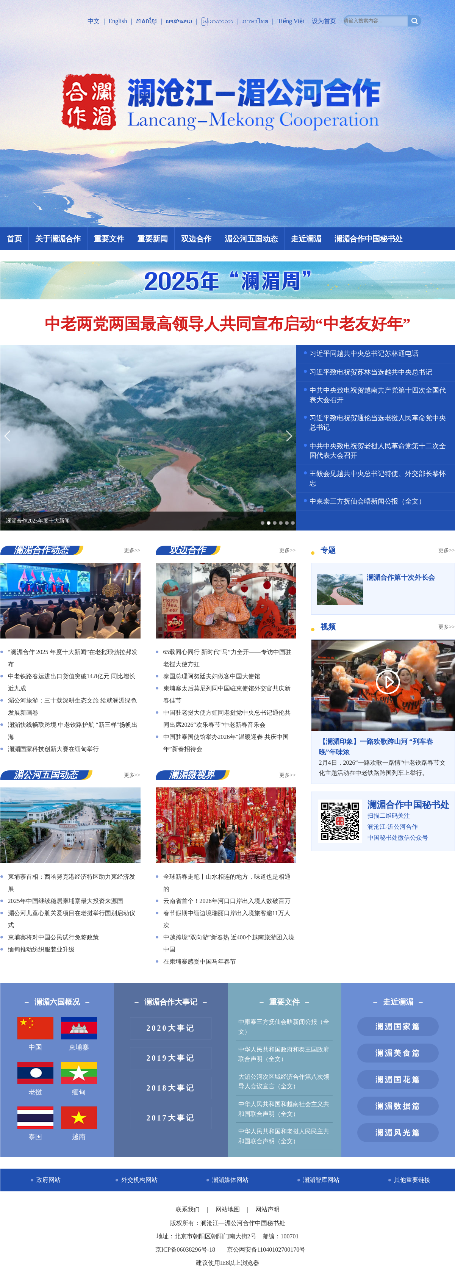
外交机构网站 (139, 1180)
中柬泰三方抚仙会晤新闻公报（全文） (367, 501)
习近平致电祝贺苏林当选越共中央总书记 (371, 372)
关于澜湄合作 (58, 239)
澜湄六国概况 (57, 1002)
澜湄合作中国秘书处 (369, 239)
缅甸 (79, 1079)
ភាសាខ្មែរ (146, 21)
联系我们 (188, 1209)
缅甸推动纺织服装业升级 (41, 949)
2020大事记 (171, 1028)
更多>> (132, 550)
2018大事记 (171, 1088)
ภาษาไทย (255, 21)
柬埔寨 (79, 1034)
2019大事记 (171, 1058)
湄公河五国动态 (251, 239)
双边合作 (196, 239)
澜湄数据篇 (398, 1106)
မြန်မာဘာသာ (217, 21)
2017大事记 (171, 1118)
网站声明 (267, 1209)
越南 (79, 1123)
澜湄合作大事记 (170, 1002)
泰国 (35, 1123)
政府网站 (48, 1180)
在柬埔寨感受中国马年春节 (199, 961)
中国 (35, 1034)
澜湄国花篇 (398, 1079)
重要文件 (109, 239)
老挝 (35, 1079)
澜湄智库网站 (321, 1180)
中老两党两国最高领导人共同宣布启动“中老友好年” (228, 324)
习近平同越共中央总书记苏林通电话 (364, 353)
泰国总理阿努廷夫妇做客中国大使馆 (211, 676)
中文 (94, 21)
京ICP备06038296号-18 (185, 1249)
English (118, 21)
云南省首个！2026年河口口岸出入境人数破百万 (227, 901)
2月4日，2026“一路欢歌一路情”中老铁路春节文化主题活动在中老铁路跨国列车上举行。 (383, 756)
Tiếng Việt (290, 21)
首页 (14, 239)
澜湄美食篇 (398, 1053)
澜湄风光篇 (398, 1132)
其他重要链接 (412, 1180)
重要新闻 (153, 239)
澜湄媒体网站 (230, 1180)
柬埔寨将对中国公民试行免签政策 (53, 937)
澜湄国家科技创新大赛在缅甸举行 (53, 749)
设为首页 (324, 21)
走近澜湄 (306, 239)
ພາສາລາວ (179, 21)
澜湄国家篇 (398, 1026)
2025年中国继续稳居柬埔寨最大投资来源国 (65, 901)
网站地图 (228, 1209)
